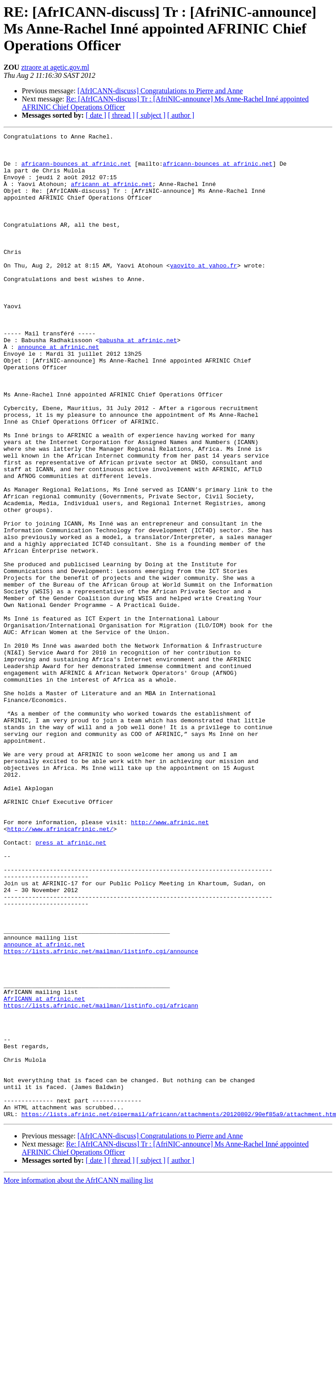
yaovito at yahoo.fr (203, 292)
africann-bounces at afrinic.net (76, 170)
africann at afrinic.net (111, 195)
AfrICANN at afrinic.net (44, 1172)
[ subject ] (151, 115)
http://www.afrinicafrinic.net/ (60, 969)
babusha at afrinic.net (138, 382)
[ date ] (96, 115)
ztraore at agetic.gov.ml (55, 67)
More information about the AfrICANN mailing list (78, 1377)
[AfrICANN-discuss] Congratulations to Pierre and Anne (160, 91)
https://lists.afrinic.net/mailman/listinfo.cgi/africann (101, 1180)
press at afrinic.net (70, 985)
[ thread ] (121, 115)
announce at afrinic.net (58, 390)
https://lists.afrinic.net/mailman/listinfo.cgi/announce (101, 1115)
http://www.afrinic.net (170, 960)
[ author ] (181, 115)
